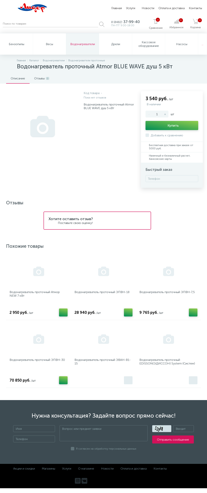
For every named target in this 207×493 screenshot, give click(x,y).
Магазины (48, 473)
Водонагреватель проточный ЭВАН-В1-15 (101, 365)
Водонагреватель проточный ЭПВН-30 (38, 363)
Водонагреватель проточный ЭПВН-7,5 (168, 293)
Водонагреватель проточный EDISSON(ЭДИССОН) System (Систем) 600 (168, 367)
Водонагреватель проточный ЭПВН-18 (103, 293)
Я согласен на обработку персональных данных (106, 453)
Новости (148, 8)
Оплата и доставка (171, 8)
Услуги (130, 8)
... (202, 44)
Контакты (195, 8)
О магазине (86, 473)
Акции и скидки (24, 473)
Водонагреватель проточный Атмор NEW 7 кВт (36, 295)
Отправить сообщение (173, 444)
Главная (116, 8)
